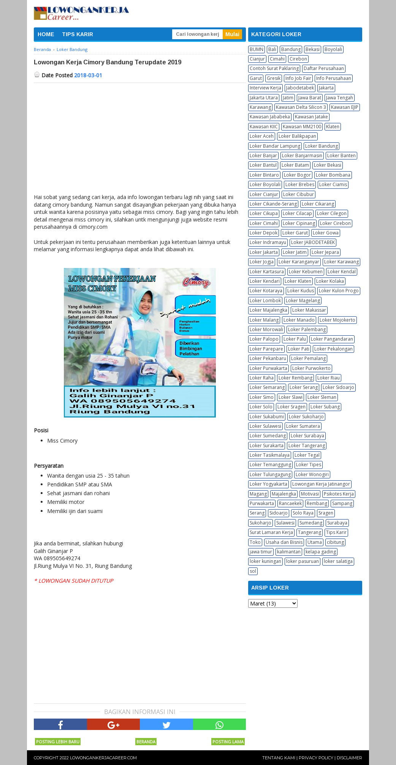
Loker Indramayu (268, 242)
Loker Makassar (309, 310)
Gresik (273, 78)
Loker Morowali (266, 329)
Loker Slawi (291, 397)
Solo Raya (303, 513)
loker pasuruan (302, 561)
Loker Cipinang (299, 223)
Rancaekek (290, 503)
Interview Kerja (265, 87)
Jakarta (326, 87)
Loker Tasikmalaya (270, 455)
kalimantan (289, 551)
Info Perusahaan (333, 78)
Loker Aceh (262, 136)
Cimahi (277, 59)
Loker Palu (295, 339)
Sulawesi (285, 523)
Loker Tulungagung (270, 474)
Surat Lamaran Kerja (271, 532)
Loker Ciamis (333, 184)
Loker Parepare (266, 349)
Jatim (288, 97)
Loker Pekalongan (333, 349)
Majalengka (284, 494)
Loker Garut (295, 233)
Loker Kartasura (267, 271)
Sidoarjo (278, 513)
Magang (258, 494)
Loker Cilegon (332, 213)
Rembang (317, 503)
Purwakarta (262, 503)
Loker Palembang (307, 329)
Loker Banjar (263, 155)
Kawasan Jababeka (270, 116)
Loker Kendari (265, 281)
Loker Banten (341, 155)
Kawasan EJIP (344, 107)
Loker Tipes (308, 464)
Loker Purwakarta (268, 368)
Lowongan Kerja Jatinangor (321, 484)
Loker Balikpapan (297, 136)
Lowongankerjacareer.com (103, 757)
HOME (46, 34)
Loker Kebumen (306, 271)
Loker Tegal (307, 455)
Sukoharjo (260, 523)
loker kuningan (265, 561)
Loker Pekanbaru (268, 358)
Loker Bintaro (264, 175)
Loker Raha (262, 378)
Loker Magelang (303, 300)
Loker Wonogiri (312, 474)
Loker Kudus (300, 290)
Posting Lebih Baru (57, 741)
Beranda (145, 741)
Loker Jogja (262, 261)
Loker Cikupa (264, 213)
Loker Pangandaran (332, 339)
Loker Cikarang (318, 204)
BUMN (256, 49)
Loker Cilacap (297, 213)
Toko (255, 542)
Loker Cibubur (298, 194)
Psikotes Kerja (339, 494)
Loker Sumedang (268, 435)
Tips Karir (336, 532)
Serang (257, 513)
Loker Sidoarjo (338, 387)
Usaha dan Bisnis (284, 542)
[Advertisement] (140, 140)
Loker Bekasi (327, 165)
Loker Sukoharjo (306, 416)
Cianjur (257, 59)
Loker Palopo (264, 339)
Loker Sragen (291, 406)
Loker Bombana (333, 175)
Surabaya (337, 523)
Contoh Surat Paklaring (274, 68)
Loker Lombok (265, 300)
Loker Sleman (321, 397)
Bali (272, 49)
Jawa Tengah (339, 97)
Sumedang (310, 523)
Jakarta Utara (264, 97)
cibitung (335, 542)
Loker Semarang (267, 387)
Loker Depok (263, 233)
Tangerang (309, 532)
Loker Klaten (298, 281)
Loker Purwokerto (311, 368)
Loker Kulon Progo (339, 290)
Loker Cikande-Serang (273, 204)
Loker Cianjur (264, 194)
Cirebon (298, 59)
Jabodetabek (300, 87)
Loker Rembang (295, 378)
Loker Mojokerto (337, 320)
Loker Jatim (295, 252)
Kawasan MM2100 (302, 126)
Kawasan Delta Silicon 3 (301, 107)
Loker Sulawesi (265, 426)
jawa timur (261, 551)
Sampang (342, 503)
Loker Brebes (299, 184)
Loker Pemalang (308, 358)
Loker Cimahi (264, 223)
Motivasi (310, 494)
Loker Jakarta (264, 252)
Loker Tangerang (306, 445)
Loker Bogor (297, 175)
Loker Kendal (342, 271)
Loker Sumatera (303, 426)
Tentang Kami (278, 757)
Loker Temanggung (270, 464)
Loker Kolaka (330, 281)
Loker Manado (299, 320)
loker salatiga (338, 561)
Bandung (291, 49)
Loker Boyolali (265, 184)
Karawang (260, 107)
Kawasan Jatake (311, 116)
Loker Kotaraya (266, 290)
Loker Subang (325, 406)
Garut (256, 78)
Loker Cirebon (335, 223)
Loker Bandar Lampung (275, 146)
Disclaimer (349, 757)
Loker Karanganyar (299, 261)
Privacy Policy (316, 757)
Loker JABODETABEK (313, 242)
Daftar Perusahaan (324, 68)
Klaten (332, 126)
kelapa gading (321, 551)
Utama (314, 542)
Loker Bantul (263, 165)
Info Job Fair (298, 78)
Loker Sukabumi (267, 416)
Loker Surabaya (307, 435)
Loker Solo (261, 406)
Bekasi (313, 49)
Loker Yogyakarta (268, 484)
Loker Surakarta (267, 445)
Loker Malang (264, 320)
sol (253, 571)
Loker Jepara (325, 252)
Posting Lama (228, 741)
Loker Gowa (326, 233)
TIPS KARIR (77, 34)
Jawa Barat (309, 97)
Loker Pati (298, 349)
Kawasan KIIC (264, 126)
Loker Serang (304, 387)
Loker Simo (262, 397)
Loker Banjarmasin (302, 155)
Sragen (325, 513)
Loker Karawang (341, 261)
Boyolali (333, 49)
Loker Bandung (321, 146)
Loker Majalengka (268, 310)
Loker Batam (295, 165)
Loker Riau (328, 378)
